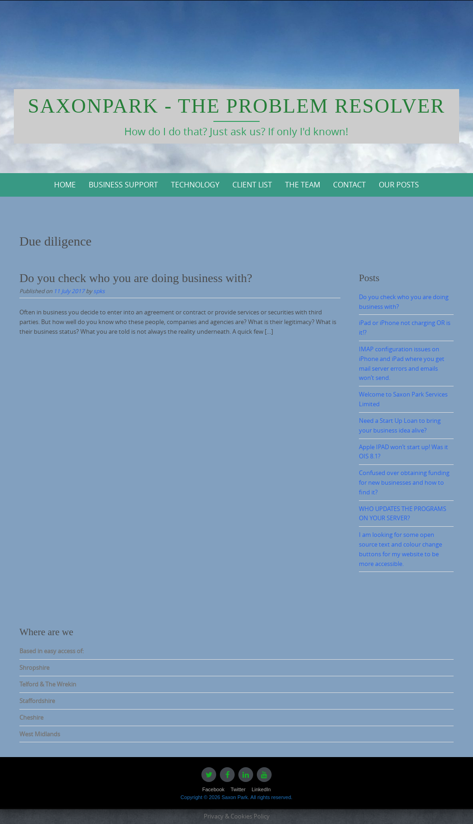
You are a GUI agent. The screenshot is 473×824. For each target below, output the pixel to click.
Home (65, 185)
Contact (349, 185)
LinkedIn (261, 789)
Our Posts (399, 185)
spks (99, 291)
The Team (302, 185)
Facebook (213, 789)
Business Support (123, 185)
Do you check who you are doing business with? (135, 278)
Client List (252, 185)
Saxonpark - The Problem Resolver (236, 106)
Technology (195, 185)
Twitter (237, 789)
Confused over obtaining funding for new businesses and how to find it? (404, 482)
